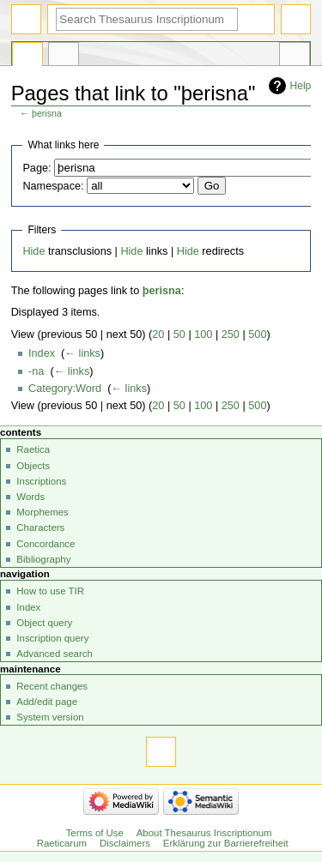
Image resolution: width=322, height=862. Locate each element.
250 (231, 335)
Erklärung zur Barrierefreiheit (226, 843)
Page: (36, 168)
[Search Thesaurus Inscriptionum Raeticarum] (147, 19)
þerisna (47, 113)
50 (179, 335)
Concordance (45, 544)
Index (41, 353)
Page (27, 56)
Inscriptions (41, 481)
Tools (294, 56)
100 (203, 335)
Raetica (33, 449)
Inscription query (52, 638)
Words (30, 496)
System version (49, 717)
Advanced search (54, 653)
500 (257, 335)
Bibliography (43, 559)
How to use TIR (50, 591)
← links (82, 353)
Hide (33, 251)
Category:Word (64, 389)
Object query (44, 623)
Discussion (63, 56)
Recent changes (52, 686)
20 (158, 335)
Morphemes (42, 512)
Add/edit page (46, 701)
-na (36, 371)
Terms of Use (95, 833)
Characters (40, 527)
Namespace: (52, 186)
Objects (33, 466)
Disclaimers (125, 843)
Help (301, 86)
